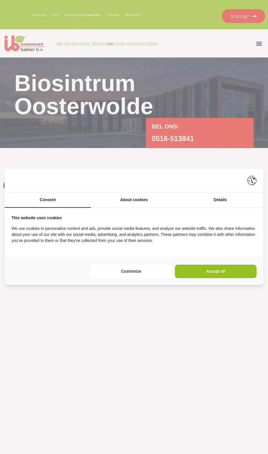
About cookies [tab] (134, 199)
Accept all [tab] (215, 271)
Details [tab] (220, 199)
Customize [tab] (131, 271)
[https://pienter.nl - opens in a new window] (252, 180)
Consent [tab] (48, 199)
